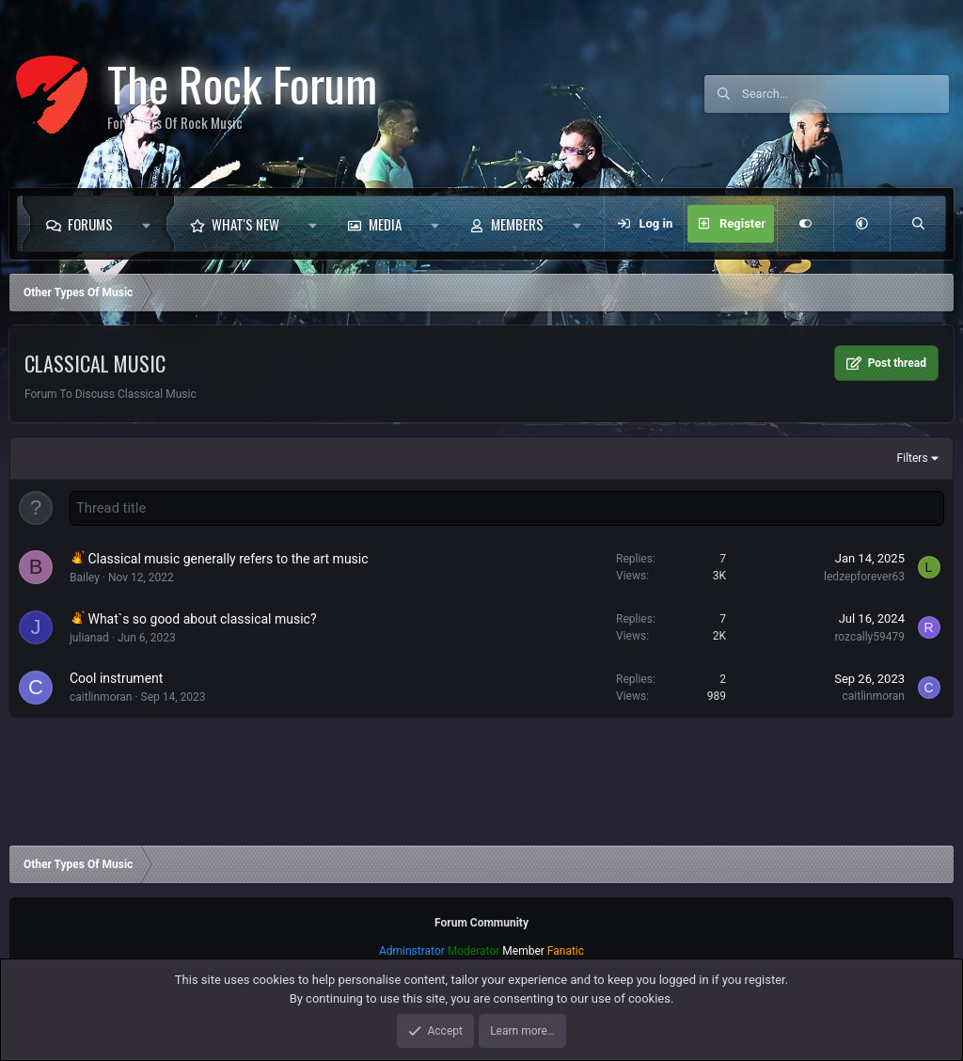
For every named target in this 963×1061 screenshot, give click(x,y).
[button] (151, 224)
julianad (89, 636)
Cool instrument (116, 677)
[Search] (845, 94)
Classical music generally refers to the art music (227, 557)
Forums (90, 224)
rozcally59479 (869, 635)
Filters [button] (912, 458)
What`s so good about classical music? (201, 618)
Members (517, 224)
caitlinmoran (101, 696)
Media (385, 224)
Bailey (85, 576)
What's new (245, 224)
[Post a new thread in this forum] (507, 508)
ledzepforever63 (864, 575)
